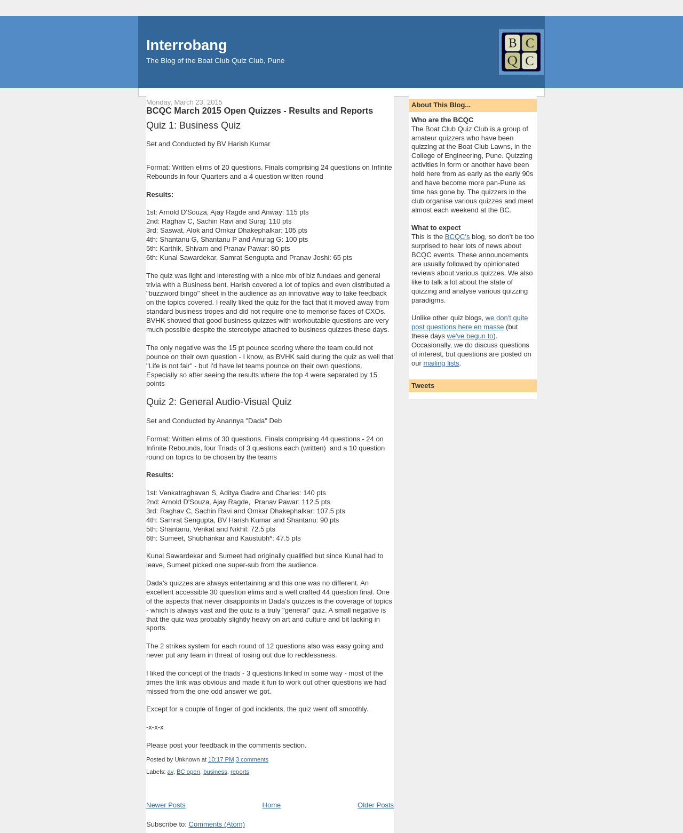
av (170, 771)
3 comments (252, 759)
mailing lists (441, 363)
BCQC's (457, 237)
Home (272, 805)
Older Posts (376, 805)
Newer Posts (166, 805)
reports (240, 771)
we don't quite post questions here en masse (469, 322)
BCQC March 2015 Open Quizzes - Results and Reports (259, 110)
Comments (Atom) (217, 824)
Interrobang (186, 45)
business (215, 771)
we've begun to (470, 336)
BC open (188, 771)
